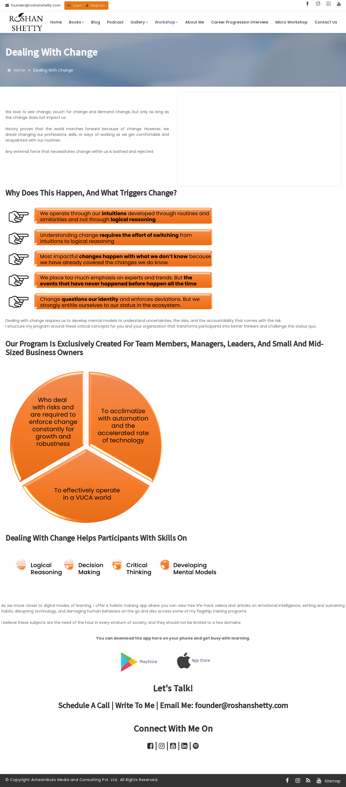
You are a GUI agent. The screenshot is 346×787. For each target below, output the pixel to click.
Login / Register (86, 5)
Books (76, 22)
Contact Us (326, 22)
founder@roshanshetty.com (241, 705)
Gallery (139, 22)
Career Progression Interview (239, 22)
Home (56, 22)
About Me (194, 22)
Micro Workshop (291, 22)
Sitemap (333, 781)
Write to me (134, 705)
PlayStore (148, 661)
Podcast (115, 22)
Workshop (166, 22)
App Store (201, 660)
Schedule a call (84, 705)
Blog (95, 22)
